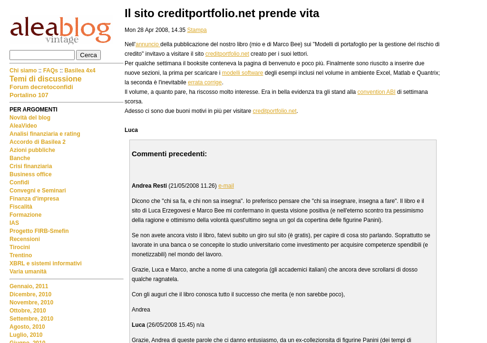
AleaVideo (23, 125)
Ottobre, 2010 (28, 310)
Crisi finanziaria (31, 166)
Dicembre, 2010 (30, 294)
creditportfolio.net (227, 53)
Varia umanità (28, 271)
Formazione (25, 215)
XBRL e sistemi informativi (46, 263)
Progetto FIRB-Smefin (39, 231)
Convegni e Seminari (38, 190)
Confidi (19, 182)
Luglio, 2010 (26, 335)
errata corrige (205, 82)
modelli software (242, 73)
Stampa (196, 30)
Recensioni (25, 239)
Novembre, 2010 (31, 302)
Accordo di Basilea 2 (38, 142)
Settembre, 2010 (31, 318)
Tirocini (20, 247)
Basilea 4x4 (79, 70)
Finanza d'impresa (34, 198)
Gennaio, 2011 (29, 286)
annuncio (148, 44)
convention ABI (377, 92)
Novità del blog (30, 117)
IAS (14, 223)
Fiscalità (21, 206)
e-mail (226, 185)
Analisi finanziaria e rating (45, 134)
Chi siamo (24, 70)
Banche (20, 158)
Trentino (21, 255)
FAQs (50, 70)
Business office (31, 174)
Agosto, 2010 (27, 326)
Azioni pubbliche (32, 150)
